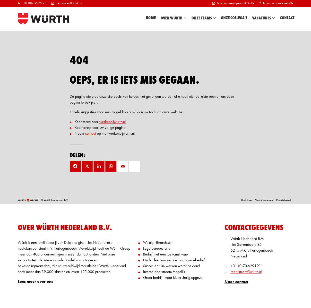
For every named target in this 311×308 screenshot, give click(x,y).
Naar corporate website (275, 3)
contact (90, 134)
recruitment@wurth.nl (66, 3)
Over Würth (174, 18)
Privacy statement (264, 200)
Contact (287, 18)
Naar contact (236, 282)
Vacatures (263, 18)
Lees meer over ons (35, 282)
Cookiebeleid (283, 200)
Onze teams (203, 18)
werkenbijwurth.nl (112, 122)
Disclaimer (246, 200)
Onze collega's (234, 18)
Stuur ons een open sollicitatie (233, 3)
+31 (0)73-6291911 (33, 3)
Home (151, 18)
